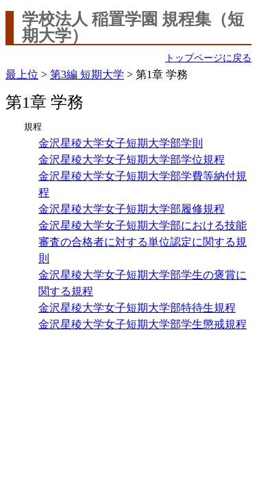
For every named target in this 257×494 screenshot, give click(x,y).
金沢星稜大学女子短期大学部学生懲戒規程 (142, 324)
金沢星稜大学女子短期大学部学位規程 (131, 159)
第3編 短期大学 (87, 74)
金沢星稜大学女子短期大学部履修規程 (131, 209)
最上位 (21, 74)
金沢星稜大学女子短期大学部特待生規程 (137, 308)
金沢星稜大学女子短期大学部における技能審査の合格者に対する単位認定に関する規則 (142, 242)
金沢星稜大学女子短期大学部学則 (120, 143)
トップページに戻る (208, 58)
